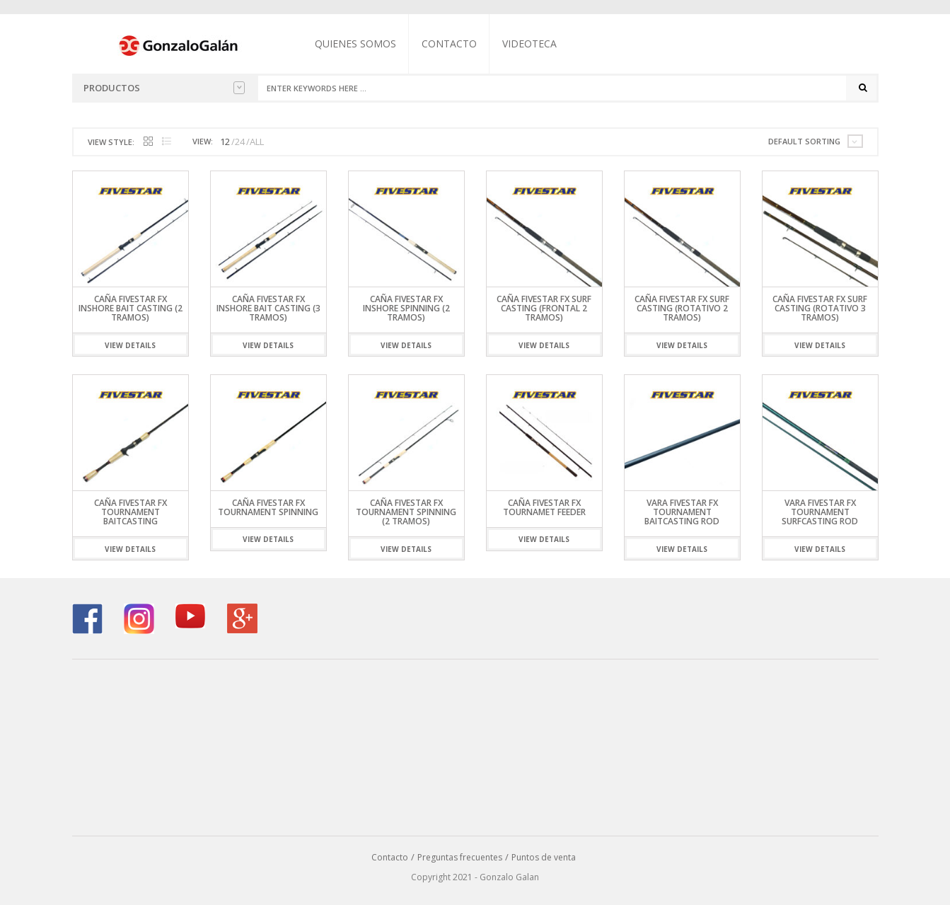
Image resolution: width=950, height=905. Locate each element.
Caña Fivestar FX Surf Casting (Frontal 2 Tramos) (544, 308)
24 (240, 141)
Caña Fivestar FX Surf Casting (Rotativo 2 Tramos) (682, 308)
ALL (257, 141)
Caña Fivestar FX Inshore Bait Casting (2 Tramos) (131, 308)
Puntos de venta (543, 857)
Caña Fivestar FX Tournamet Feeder (544, 507)
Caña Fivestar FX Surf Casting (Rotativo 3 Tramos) (819, 308)
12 (225, 141)
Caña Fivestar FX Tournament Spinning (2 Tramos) (406, 512)
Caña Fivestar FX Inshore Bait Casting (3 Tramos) (268, 308)
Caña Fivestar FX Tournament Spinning (268, 507)
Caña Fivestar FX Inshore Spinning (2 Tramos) (406, 308)
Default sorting (804, 141)
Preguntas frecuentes (459, 857)
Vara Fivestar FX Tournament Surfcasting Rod (820, 512)
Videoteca (529, 43)
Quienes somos (355, 43)
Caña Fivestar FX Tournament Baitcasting (130, 512)
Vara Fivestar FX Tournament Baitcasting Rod (681, 512)
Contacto (449, 43)
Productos (164, 87)
